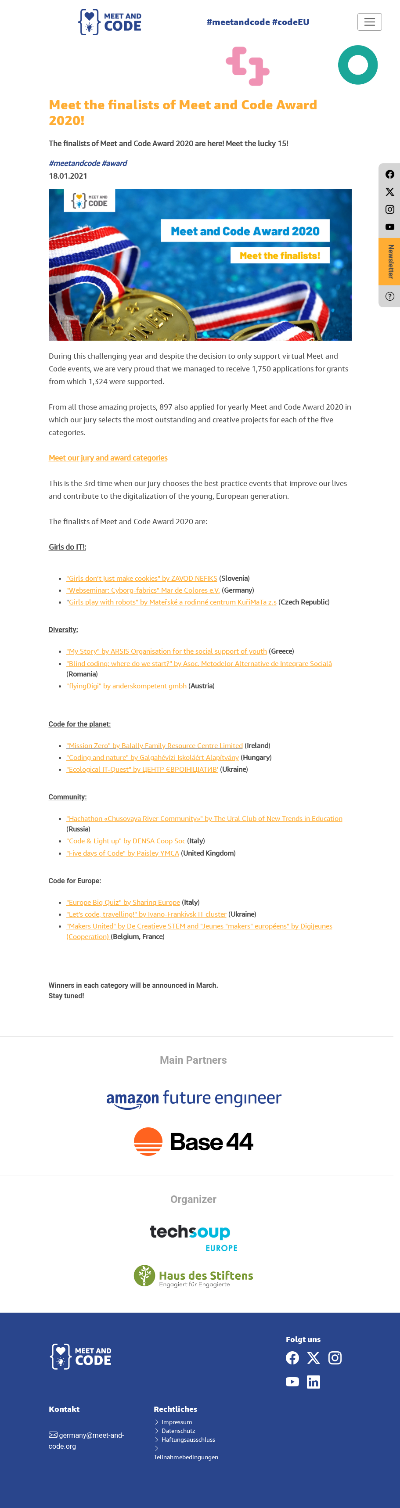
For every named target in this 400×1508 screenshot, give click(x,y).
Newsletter (391, 262)
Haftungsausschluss (184, 1439)
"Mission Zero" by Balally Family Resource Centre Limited (154, 745)
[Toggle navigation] (369, 22)
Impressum (173, 1421)
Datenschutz (174, 1430)
